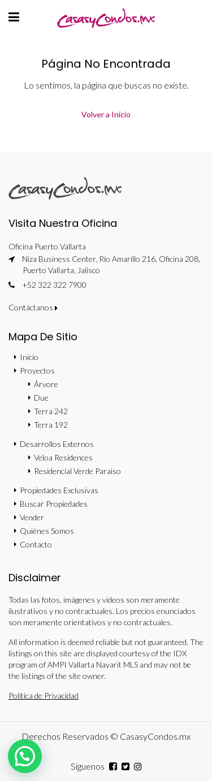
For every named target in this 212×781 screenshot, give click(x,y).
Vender (32, 517)
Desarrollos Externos (57, 444)
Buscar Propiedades (54, 503)
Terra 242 (51, 411)
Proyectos (37, 370)
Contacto (36, 544)
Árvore (46, 384)
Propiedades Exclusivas (59, 490)
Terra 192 (51, 424)
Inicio (29, 357)
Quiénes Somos (47, 531)
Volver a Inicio (106, 114)
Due (41, 397)
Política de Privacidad (43, 695)
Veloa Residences (63, 457)
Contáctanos (33, 307)
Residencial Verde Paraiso (77, 471)
